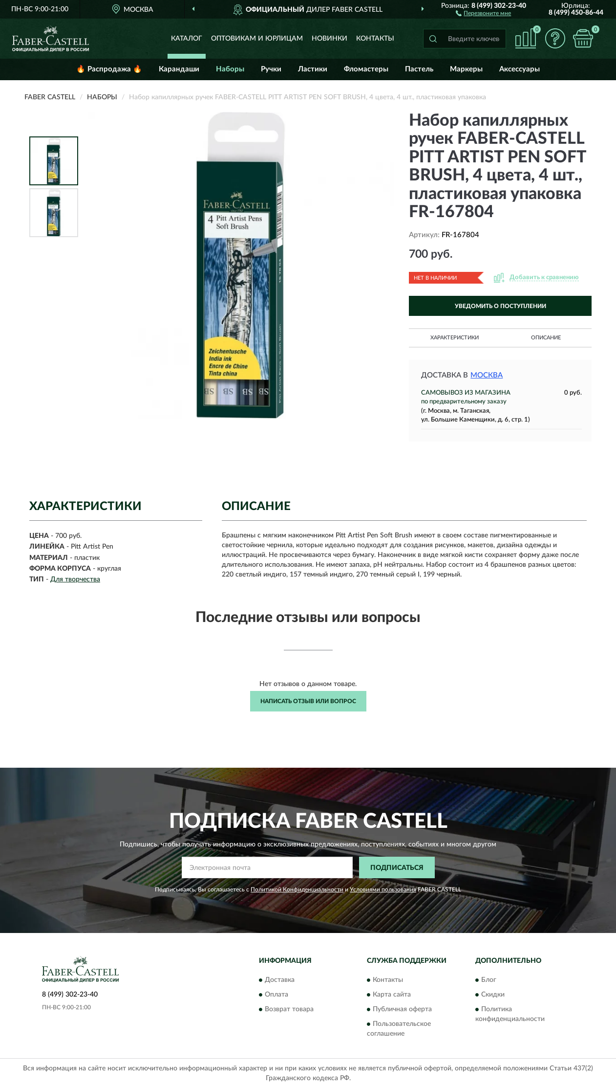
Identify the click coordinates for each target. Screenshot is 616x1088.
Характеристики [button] (454, 337)
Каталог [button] (186, 38)
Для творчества (75, 579)
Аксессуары (519, 69)
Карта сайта (392, 994)
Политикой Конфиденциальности (297, 889)
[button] (483, 13)
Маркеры (466, 69)
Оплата (276, 994)
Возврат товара (289, 1009)
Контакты (375, 38)
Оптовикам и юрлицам (257, 38)
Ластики (312, 69)
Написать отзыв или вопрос (308, 701)
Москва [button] (486, 375)
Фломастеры (366, 69)
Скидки (493, 994)
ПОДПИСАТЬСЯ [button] (397, 868)
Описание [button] (546, 337)
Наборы (230, 69)
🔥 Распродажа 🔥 (109, 69)
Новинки (329, 38)
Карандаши (179, 69)
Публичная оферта (402, 1009)
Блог (488, 980)
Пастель (419, 69)
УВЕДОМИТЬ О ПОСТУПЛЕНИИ (500, 306)
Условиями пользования (383, 889)
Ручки (271, 69)
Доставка (280, 980)
